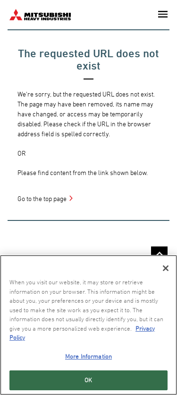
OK (88, 380)
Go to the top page (42, 198)
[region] (88, 325)
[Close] (165, 268)
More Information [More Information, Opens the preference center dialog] (88, 356)
